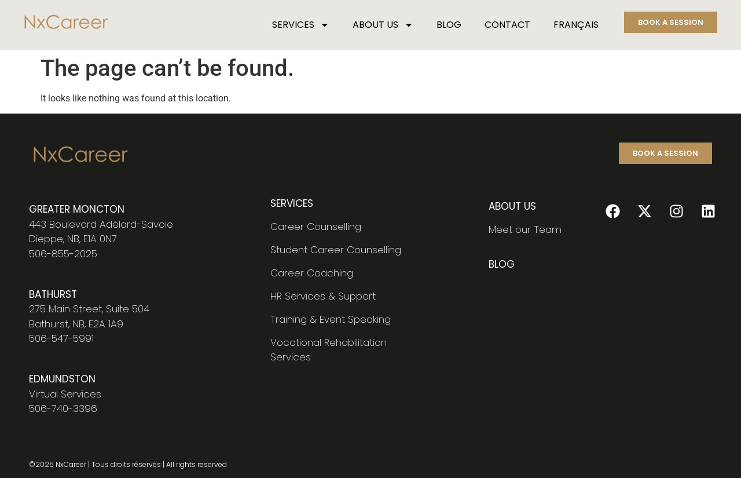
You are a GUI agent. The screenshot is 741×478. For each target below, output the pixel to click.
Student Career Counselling (335, 250)
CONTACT (507, 24)
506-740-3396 (63, 408)
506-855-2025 (63, 254)
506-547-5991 (61, 338)
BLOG (448, 24)
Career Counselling (315, 226)
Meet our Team (525, 229)
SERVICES (300, 24)
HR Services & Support (323, 296)
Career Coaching (311, 273)
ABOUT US (383, 24)
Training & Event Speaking (330, 319)
